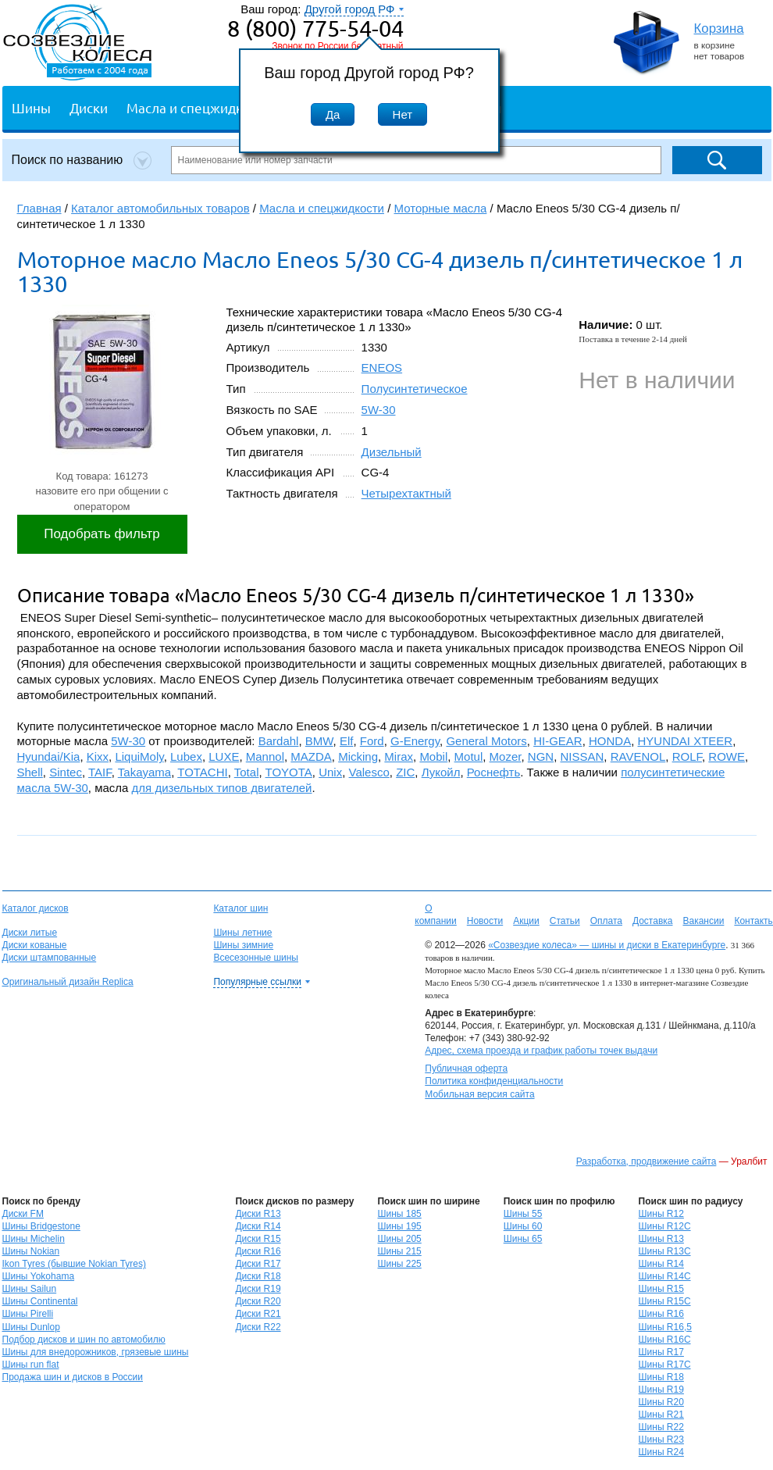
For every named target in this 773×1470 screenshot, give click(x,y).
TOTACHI (202, 772)
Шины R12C (665, 1226)
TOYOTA (288, 772)
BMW (319, 740)
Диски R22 (257, 1327)
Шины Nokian (31, 1251)
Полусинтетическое (415, 388)
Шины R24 (661, 1452)
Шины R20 (661, 1402)
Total (246, 772)
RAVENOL (638, 756)
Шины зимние (243, 945)
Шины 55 (523, 1213)
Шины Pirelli (28, 1313)
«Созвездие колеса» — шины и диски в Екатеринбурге (606, 945)
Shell (30, 772)
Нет (403, 114)
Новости (485, 920)
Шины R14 (661, 1263)
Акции (526, 920)
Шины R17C (665, 1364)
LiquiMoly (139, 756)
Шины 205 (399, 1238)
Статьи (565, 920)
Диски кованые (34, 945)
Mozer (506, 756)
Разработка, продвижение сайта (646, 1161)
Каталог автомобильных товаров (160, 208)
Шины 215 (399, 1251)
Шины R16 (661, 1313)
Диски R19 (257, 1288)
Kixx (98, 756)
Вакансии (703, 920)
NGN (541, 756)
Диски (88, 107)
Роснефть (494, 772)
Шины (31, 107)
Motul (468, 756)
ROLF (687, 756)
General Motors (486, 740)
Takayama (144, 772)
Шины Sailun (29, 1288)
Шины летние (242, 932)
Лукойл (441, 772)
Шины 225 (399, 1263)
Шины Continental (40, 1301)
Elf (347, 740)
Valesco (369, 772)
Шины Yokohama (38, 1276)
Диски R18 (257, 1276)
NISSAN (582, 756)
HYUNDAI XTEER (685, 740)
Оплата (606, 920)
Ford (372, 740)
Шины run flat (30, 1364)
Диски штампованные (49, 957)
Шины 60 (523, 1226)
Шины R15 (661, 1288)
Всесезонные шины (255, 957)
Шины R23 (661, 1439)
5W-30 (379, 409)
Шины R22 (661, 1427)
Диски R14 (257, 1226)
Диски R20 (257, 1301)
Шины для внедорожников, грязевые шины (95, 1352)
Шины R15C (665, 1301)
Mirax (398, 756)
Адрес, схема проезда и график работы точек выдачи (541, 1050)
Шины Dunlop (31, 1327)
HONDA (610, 740)
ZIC (405, 772)
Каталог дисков (35, 908)
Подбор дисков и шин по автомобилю (84, 1339)
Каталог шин (240, 908)
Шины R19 (661, 1389)
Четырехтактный (406, 493)
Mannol (265, 756)
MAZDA (311, 756)
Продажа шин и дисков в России (73, 1377)
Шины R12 (661, 1213)
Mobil (433, 756)
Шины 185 (399, 1213)
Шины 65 (523, 1238)
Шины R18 (661, 1377)
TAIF (100, 772)
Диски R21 (257, 1313)
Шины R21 (661, 1414)
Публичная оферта (466, 1068)
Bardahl (278, 740)
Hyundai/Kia (48, 756)
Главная (39, 208)
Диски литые (30, 932)
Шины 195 (399, 1226)
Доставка (652, 920)
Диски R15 (257, 1238)
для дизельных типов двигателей (222, 787)
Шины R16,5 (665, 1327)
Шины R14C (665, 1276)
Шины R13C (665, 1251)
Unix (330, 772)
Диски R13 (257, 1213)
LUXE (223, 756)
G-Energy (415, 740)
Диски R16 (257, 1251)
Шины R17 (661, 1352)
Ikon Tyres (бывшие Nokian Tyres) (74, 1263)
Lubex (186, 756)
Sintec (65, 772)
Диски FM (23, 1213)
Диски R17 (257, 1263)
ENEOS (382, 367)
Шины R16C (665, 1339)
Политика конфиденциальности (494, 1081)
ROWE (726, 756)
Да (333, 114)
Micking (358, 756)
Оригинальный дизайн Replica (68, 981)
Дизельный (392, 451)
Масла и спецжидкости (198, 107)
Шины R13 (661, 1238)
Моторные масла (440, 208)
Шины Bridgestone (41, 1226)
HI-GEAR (557, 740)
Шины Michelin (33, 1238)
